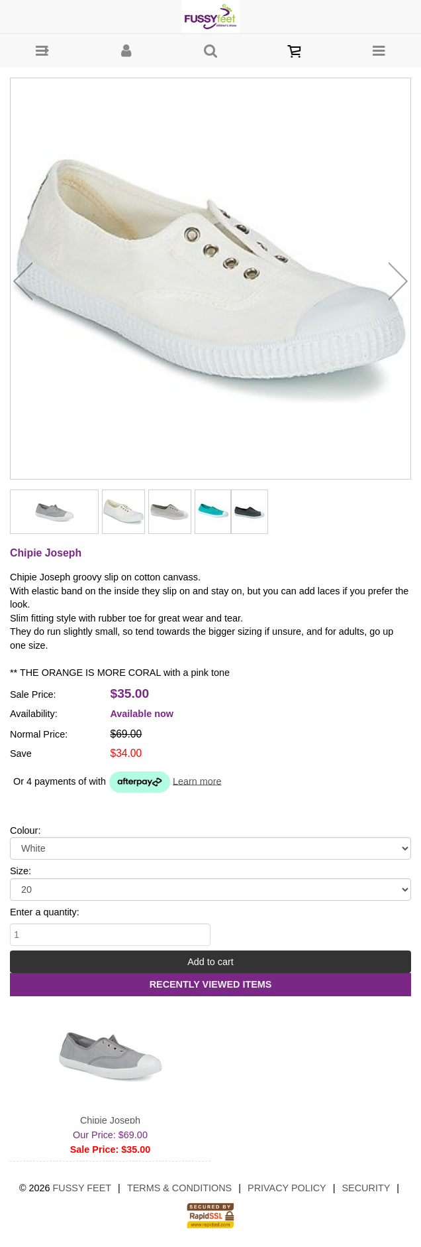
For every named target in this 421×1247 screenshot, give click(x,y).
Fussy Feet (82, 1188)
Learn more (197, 780)
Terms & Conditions (179, 1188)
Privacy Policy (287, 1188)
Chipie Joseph (110, 1120)
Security (366, 1188)
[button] (42, 50)
